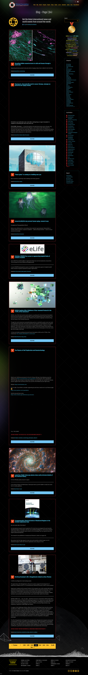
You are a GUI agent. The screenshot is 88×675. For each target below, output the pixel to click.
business (68, 95)
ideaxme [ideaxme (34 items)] (67, 46)
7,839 (28, 645)
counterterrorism (69, 103)
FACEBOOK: (23, 660)
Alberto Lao (70, 146)
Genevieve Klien (16, 71)
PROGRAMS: (67, 664)
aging (67, 75)
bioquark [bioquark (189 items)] (70, 39)
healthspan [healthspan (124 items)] (73, 45)
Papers (52, 5)
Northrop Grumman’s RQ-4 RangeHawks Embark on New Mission (33, 577)
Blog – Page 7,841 (44, 12)
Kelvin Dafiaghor (71, 129)
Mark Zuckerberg (69, 73)
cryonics (68, 104)
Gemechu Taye (16, 545)
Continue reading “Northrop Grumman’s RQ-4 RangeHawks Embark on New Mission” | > (28, 629)
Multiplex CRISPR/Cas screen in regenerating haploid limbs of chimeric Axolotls (32, 257)
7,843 (43, 645)
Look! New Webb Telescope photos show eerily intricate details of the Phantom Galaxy (34, 476)
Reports (48, 5)
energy (22, 337)
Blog (37, 5)
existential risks (24, 632)
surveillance (35, 632)
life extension (27, 135)
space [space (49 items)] (67, 54)
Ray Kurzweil (69, 69)
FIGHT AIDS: (23, 664)
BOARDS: (67, 662)
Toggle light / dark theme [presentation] (78, 1)
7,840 (32, 645)
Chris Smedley (71, 165)
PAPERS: (37, 665)
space (21, 489)
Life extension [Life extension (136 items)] (74, 48)
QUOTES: (67, 665)
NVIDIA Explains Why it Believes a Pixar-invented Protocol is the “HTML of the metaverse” (33, 311)
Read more (32, 75)
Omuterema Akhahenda (70, 137)
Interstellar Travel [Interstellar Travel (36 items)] (76, 46)
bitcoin (67, 93)
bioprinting (68, 90)
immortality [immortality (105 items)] (70, 46)
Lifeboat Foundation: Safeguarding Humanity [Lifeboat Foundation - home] (19, 5)
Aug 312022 (12, 64)
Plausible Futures (69, 181)
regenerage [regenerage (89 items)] (74, 51)
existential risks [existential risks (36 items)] (68, 43)
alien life (68, 76)
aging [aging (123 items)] (67, 36)
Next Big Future (69, 179)
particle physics (30, 438)
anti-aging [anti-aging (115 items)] (75, 36)
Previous (15, 645)
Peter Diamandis (69, 66)
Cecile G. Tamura (71, 141)
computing (68, 100)
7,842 (40, 645)
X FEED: (22, 662)
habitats (21, 181)
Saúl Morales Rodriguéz (70, 118)
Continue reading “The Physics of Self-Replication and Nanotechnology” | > (26, 435)
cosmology (68, 101)
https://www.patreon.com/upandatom (20, 390)
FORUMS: (52, 665)
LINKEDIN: (52, 660)
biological (68, 88)
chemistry (68, 96)
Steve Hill (70, 154)
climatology (68, 98)
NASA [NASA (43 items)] (75, 49)
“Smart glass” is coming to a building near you (28, 174)
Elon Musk (68, 70)
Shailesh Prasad (71, 124)
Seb (69, 157)
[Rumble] (78, 671)
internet (25, 337)
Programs (44, 5)
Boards (40, 5)
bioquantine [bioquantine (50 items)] (75, 37)
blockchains (68, 94)
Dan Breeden (16, 438)
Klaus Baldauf (71, 139)
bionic (67, 89)
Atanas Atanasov (16, 489)
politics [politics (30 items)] (68, 51)
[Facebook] (69, 671)
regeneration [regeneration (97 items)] (69, 52)
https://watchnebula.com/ (21, 384)
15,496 (52, 645)
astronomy (68, 81)
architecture (68, 78)
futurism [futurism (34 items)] (77, 43)
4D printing (68, 65)
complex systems (69, 99)
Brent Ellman (70, 155)
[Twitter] (71, 671)
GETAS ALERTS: (68, 660)
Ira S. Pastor (70, 163)
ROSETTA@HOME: (24, 665)
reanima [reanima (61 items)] (70, 51)
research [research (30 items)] (73, 52)
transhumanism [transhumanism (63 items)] (70, 55)
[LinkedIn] (73, 671)
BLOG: (37, 662)
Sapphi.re (27, 671)
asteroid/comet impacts (71, 80)
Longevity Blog (69, 176)
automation (68, 83)
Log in (25, 25)
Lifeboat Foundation (16, 671)
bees (67, 84)
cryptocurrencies (69, 105)
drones (20, 632)
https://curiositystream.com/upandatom (26, 378)
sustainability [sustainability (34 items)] (70, 54)
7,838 (24, 645)
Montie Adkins (71, 161)
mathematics (21, 438)
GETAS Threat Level (13, 662)
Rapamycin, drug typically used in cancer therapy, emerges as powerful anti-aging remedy (32, 85)
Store (71, 5)
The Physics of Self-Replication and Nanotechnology (30, 350)
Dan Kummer (70, 135)
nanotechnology (22, 71)
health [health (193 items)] (69, 45)
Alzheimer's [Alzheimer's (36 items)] (71, 36)
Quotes (68, 5)
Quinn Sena (16, 271)
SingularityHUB (69, 182)
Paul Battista (70, 126)
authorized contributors (32, 25)
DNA (67, 67)
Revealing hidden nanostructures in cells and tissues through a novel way (33, 64)
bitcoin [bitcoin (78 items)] (73, 40)
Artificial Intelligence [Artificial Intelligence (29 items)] (70, 37)
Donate (56, 5)
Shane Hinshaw (71, 147)
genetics (25, 271)
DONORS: (52, 662)
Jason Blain (70, 160)
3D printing (68, 64)
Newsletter (64, 5)
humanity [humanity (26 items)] (78, 45)
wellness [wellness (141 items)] (75, 55)
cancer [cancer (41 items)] (70, 42)
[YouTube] (76, 671)
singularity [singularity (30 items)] (77, 52)
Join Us (59, 5)
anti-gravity (68, 77)
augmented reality (70, 82)
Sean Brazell (70, 152)
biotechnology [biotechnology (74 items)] (69, 40)
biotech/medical (22, 135)
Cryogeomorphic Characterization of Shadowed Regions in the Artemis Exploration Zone (32, 521)
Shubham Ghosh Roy (17, 337)
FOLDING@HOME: (53, 664)
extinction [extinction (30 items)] (72, 43)
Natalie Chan (70, 150)
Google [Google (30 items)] (66, 45)
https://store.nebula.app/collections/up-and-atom (22, 394)
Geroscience (68, 175)
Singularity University (70, 71)
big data (68, 86)
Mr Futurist (68, 178)
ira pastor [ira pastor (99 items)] (68, 48)
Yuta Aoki (70, 142)
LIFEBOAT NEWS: (38, 660)
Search (77, 20)
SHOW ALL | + (68, 166)
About (34, 5)
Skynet (67, 72)
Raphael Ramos (71, 149)
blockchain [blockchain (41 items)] (76, 40)
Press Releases (76, 5)
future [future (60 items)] (74, 43)
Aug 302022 (12, 257)
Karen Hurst (70, 130)
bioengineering (69, 87)
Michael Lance (71, 158)
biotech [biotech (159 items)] (75, 39)
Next (32, 647)
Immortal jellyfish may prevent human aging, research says (32, 221)
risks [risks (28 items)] (74, 52)
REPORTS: (37, 664)
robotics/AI (35, 438)
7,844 (47, 645)
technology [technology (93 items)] (75, 54)
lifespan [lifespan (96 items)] (67, 49)
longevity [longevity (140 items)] (71, 49)
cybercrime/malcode (70, 106)
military (28, 632)
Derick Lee (70, 144)
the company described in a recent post (26, 333)
